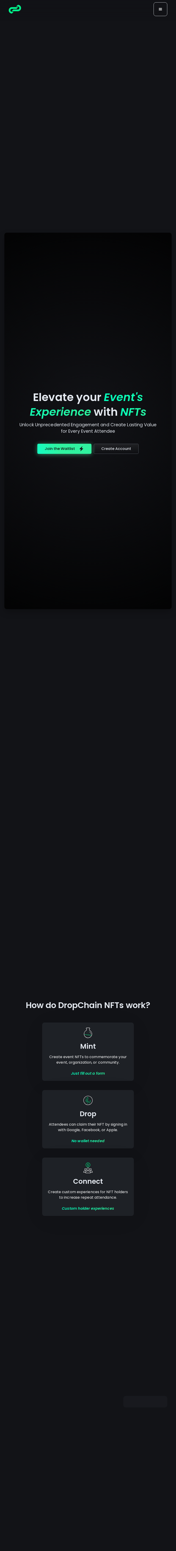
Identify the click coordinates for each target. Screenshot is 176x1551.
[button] (160, 9)
